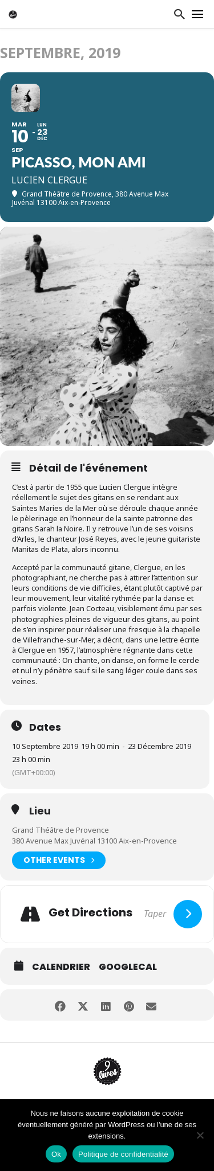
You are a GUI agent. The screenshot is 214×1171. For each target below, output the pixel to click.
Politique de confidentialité (123, 1154)
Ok (56, 1154)
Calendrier (61, 967)
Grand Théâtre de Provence (60, 830)
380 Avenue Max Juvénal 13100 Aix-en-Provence (94, 841)
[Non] (199, 1135)
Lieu (40, 811)
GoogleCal (128, 967)
